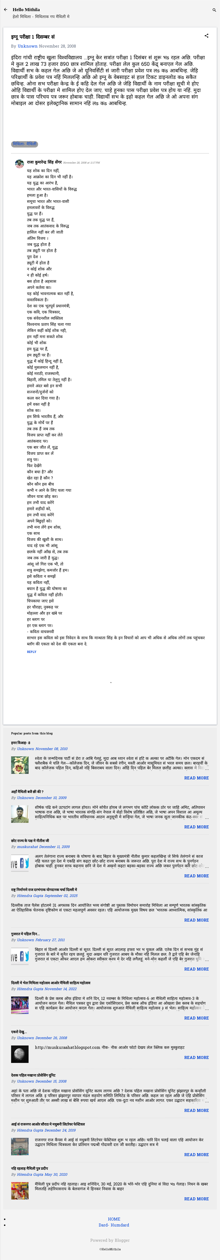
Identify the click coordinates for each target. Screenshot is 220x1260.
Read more (196, 778)
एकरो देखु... (19, 1032)
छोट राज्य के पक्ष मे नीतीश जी (30, 841)
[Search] (214, 11)
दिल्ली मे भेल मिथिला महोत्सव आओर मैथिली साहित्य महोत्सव (50, 983)
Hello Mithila (26, 9)
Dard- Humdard (114, 1225)
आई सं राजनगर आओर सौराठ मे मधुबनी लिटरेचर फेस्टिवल (48, 1124)
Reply (32, 652)
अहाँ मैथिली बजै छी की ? (27, 792)
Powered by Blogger (110, 1241)
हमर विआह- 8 (20, 743)
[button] (206, 36)
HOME (114, 1220)
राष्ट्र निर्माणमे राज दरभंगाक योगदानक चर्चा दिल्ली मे (44, 890)
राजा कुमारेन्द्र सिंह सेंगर (44, 163)
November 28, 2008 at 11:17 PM (81, 163)
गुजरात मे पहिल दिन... (25, 934)
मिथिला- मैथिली (24, 144)
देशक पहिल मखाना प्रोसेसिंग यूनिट (33, 1075)
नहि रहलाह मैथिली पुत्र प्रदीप (29, 1168)
